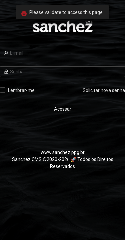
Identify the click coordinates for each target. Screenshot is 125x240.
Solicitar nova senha (104, 90)
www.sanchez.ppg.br (63, 152)
